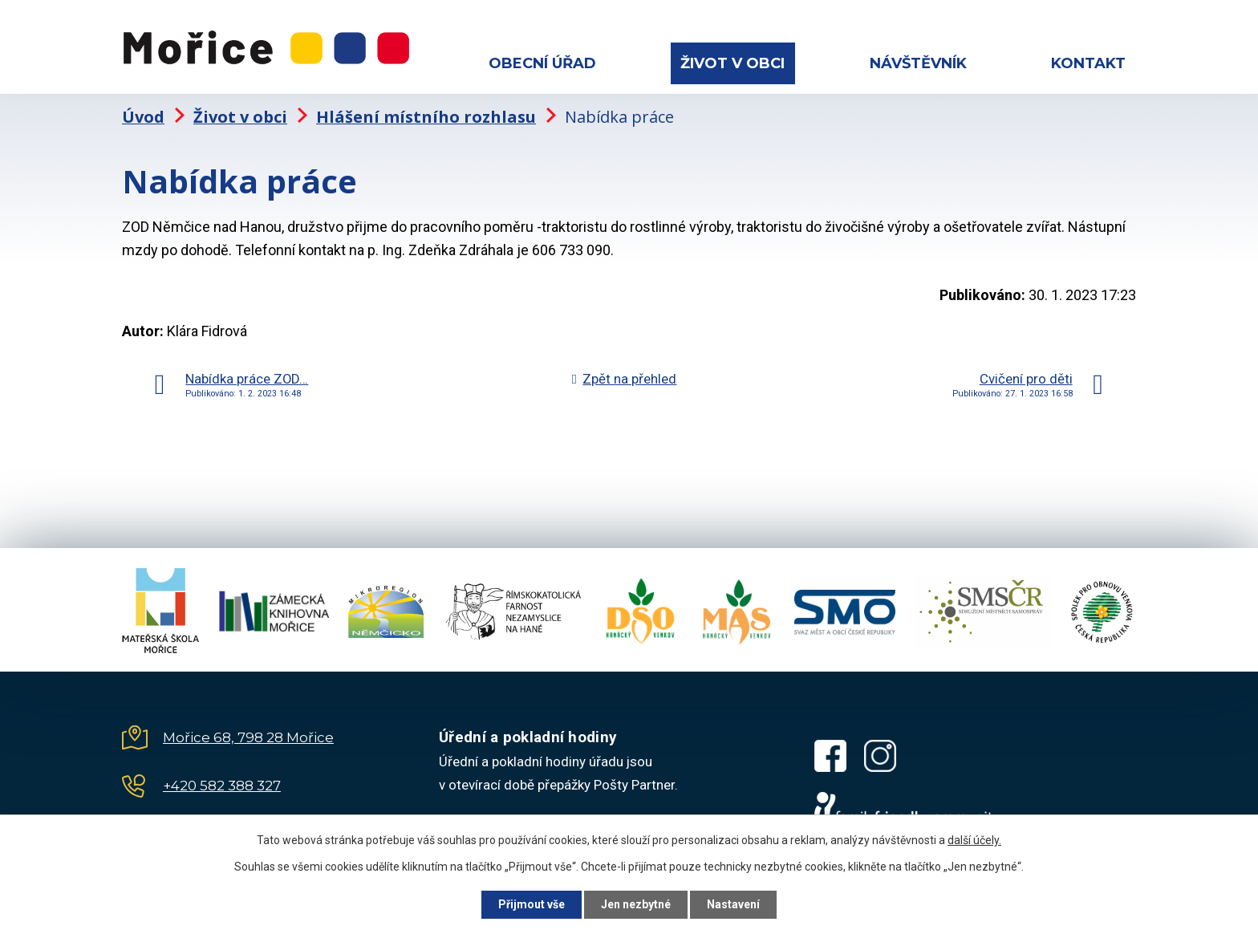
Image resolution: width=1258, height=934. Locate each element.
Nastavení (733, 904)
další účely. (974, 840)
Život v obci (732, 63)
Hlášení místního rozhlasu (426, 117)
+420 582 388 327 (222, 786)
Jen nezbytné (636, 904)
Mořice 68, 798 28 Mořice (248, 737)
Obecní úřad (542, 63)
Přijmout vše (531, 904)
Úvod (143, 117)
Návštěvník (918, 63)
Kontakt (1088, 63)
